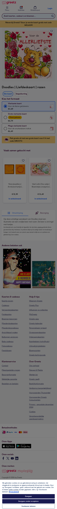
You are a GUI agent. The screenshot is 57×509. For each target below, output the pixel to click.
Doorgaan (28, 496)
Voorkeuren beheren (28, 506)
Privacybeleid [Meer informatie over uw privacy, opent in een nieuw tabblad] (14, 492)
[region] (28, 494)
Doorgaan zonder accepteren (28, 501)
